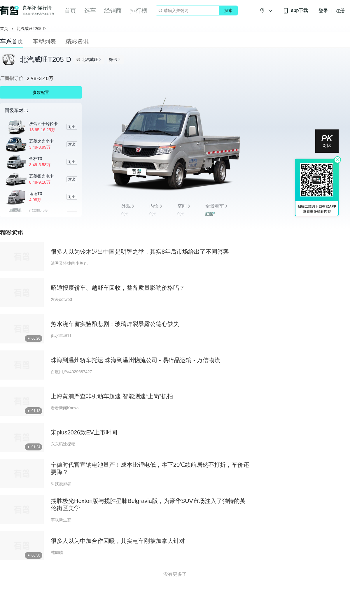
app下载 (295, 10)
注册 (340, 10)
